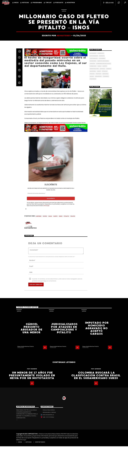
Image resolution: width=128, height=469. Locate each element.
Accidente (93, 164)
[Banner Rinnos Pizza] (55, 164)
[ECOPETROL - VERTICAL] (100, 214)
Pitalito (66, 327)
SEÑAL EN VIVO (108, 3)
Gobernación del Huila (103, 175)
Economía (93, 172)
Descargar (46, 317)
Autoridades (94, 167)
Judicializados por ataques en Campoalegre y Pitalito (64, 439)
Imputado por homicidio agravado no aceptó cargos (97, 440)
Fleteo (45, 327)
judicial (102, 180)
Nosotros (71, 2)
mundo (109, 180)
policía (73, 327)
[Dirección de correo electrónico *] (51, 304)
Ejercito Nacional (103, 172)
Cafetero (38, 327)
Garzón (92, 175)
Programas (37, 2)
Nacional (93, 182)
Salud (92, 187)
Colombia (102, 170)
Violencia (93, 190)
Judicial (64, 62)
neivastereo (64, 87)
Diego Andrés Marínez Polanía (25, 458)
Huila (50, 327)
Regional (105, 185)
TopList (49, 2)
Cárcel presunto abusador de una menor (31, 439)
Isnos (60, 327)
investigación (94, 180)
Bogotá (101, 167)
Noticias (25, 2)
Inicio (16, 2)
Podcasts (59, 2)
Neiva (99, 182)
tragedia (106, 187)
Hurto (55, 327)
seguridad (98, 187)
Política (98, 185)
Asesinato (101, 164)
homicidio (93, 177)
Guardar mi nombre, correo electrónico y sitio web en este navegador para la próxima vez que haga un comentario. (57, 390)
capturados (93, 170)
